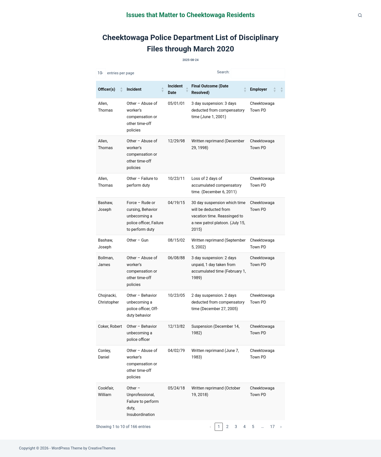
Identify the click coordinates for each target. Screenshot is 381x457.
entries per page (120, 73)
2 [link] (227, 426)
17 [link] (272, 426)
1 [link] (219, 426)
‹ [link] (210, 426)
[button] (121, 89)
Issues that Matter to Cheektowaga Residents (190, 15)
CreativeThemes (102, 448)
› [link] (281, 426)
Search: (223, 72)
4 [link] (244, 426)
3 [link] (236, 426)
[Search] (360, 15)
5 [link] (253, 426)
